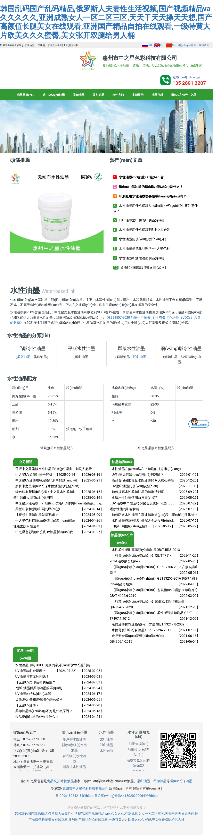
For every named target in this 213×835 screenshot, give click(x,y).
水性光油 (118, 95)
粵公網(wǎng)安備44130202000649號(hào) (126, 796)
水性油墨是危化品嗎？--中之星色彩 (144, 248)
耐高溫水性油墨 (74, 767)
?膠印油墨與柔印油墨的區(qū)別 (38, 688)
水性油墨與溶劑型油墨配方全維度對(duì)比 (143, 520)
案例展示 (138, 95)
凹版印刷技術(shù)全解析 (130, 526)
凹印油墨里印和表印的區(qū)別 (141, 220)
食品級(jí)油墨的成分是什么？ (37, 717)
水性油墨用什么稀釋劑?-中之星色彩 (145, 230)
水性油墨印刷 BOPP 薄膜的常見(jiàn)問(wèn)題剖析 (52, 665)
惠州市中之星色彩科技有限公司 (85, 788)
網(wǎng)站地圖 (187, 45)
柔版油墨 (23, 357)
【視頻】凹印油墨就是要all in (36, 515)
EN (158, 45)
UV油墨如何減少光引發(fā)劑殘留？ (138, 475)
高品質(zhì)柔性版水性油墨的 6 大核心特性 (143, 480)
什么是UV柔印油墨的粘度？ (35, 682)
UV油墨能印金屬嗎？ (30, 671)
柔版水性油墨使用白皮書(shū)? (134, 498)
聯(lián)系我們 (24, 732)
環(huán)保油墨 (54, 95)
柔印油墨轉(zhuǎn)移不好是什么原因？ (43, 711)
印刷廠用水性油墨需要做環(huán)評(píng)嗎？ (152, 196)
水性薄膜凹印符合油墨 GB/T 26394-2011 (141, 630)
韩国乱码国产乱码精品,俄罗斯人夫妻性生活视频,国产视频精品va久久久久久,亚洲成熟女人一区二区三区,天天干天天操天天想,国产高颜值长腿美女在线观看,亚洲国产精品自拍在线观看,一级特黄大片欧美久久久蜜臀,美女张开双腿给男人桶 (106, 22)
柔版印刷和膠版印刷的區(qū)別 (143, 268)
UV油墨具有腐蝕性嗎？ (32, 677)
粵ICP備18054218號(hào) (74, 796)
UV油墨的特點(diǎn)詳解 (33, 694)
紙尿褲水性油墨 (74, 739)
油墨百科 (157, 95)
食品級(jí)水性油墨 (60, 781)
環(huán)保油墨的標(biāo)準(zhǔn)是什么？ (151, 187)
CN (170, 45)
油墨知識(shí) (138, 744)
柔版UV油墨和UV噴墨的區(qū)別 (39, 699)
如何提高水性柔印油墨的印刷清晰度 (138, 492)
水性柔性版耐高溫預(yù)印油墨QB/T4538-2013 (146, 550)
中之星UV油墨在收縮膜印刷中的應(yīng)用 (46, 480)
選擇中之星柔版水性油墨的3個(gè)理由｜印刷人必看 (53, 469)
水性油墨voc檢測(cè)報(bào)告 (141, 177)
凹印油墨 (98, 95)
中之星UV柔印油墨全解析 (33, 475)
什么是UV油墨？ (27, 705)
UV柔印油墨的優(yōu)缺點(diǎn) (135, 486)
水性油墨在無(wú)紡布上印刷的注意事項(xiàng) (146, 469)
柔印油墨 (78, 95)
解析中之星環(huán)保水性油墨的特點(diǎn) (47, 486)
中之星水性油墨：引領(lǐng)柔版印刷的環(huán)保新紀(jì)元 (58, 503)
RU (147, 45)
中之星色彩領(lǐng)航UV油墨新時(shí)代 (44, 532)
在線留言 (204, 45)
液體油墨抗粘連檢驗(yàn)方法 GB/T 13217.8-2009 (148, 624)
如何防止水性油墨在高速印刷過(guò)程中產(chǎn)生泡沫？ (155, 515)
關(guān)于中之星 (183, 95)
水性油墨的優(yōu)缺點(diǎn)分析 (143, 239)
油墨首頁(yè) (25, 95)
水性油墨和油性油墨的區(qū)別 (141, 258)
